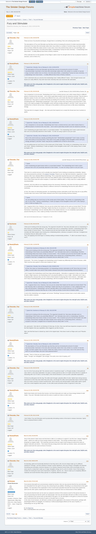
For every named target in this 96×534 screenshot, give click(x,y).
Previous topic (77, 27)
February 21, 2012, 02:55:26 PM (31, 37)
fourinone (12, 224)
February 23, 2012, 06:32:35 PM (31, 223)
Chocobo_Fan (14, 38)
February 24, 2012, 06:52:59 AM (31, 306)
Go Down (9, 32)
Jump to (66, 521)
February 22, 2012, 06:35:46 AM (31, 91)
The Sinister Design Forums (20, 7)
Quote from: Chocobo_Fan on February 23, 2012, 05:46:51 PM (43, 266)
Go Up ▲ (89, 532)
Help (76, 532)
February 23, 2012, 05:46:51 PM (31, 159)
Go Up (8, 514)
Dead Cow (30, 508)
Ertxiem (12, 481)
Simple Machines (17, 532)
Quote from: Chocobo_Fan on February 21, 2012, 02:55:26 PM (43, 67)
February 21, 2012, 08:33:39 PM (31, 63)
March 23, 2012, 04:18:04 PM (31, 435)
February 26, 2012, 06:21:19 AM (31, 415)
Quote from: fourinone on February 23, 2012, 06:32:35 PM (41, 248)
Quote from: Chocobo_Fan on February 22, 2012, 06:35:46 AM (43, 122)
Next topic (86, 27)
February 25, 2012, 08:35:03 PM (31, 390)
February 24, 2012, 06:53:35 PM (31, 367)
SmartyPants (14, 63)
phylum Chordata (50, 174)
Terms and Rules (82, 532)
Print (87, 32)
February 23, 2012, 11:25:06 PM (31, 244)
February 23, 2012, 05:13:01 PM (31, 119)
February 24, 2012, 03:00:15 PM (31, 340)
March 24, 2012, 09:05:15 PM (31, 460)
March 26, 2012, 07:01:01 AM (31, 481)
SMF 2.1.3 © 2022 (9, 532)
